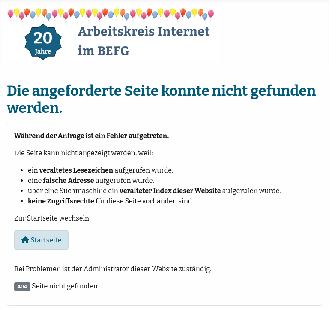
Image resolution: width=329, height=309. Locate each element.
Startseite (41, 240)
